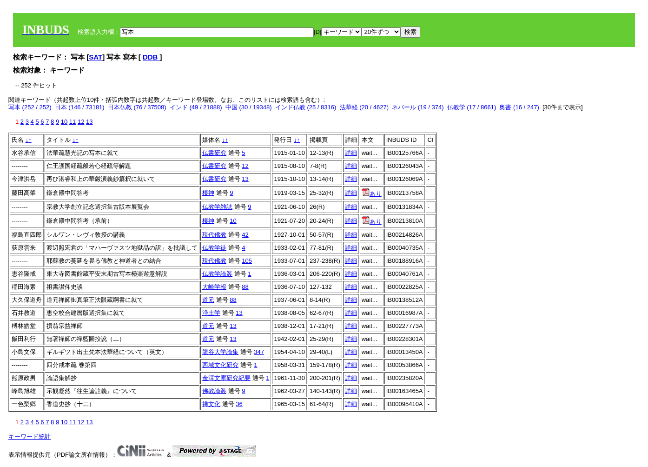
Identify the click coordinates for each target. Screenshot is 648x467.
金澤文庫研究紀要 (226, 377)
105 (247, 260)
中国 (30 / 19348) (248, 107)
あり (372, 193)
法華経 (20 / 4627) (364, 107)
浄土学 (211, 312)
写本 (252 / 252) (30, 107)
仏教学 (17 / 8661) (471, 107)
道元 (208, 299)
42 (245, 234)
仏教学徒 (214, 247)
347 (259, 351)
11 (72, 121)
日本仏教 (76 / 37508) (137, 107)
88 (245, 286)
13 (89, 121)
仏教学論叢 (217, 273)
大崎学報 (214, 286)
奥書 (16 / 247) (519, 107)
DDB (151, 57)
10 (64, 121)
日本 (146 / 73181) (80, 107)
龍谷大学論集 (220, 351)
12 (81, 121)
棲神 (208, 192)
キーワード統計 (29, 436)
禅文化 (211, 403)
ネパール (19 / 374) (417, 107)
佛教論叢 (214, 390)
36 (239, 403)
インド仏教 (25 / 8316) (306, 107)
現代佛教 (214, 234)
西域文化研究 (220, 364)
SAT (95, 57)
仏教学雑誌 (217, 206)
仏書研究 (214, 152)
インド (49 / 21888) (196, 107)
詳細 (351, 152)
